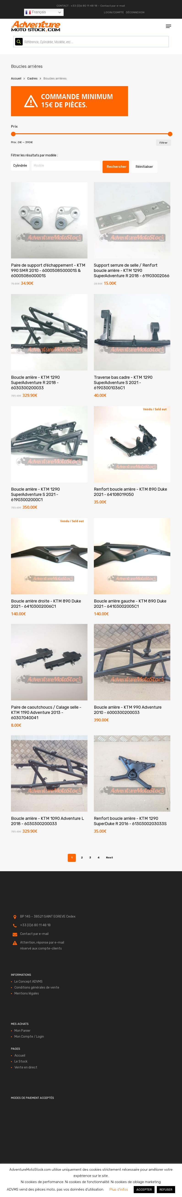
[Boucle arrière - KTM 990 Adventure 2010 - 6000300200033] (132, 662)
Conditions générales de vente (36, 987)
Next (109, 857)
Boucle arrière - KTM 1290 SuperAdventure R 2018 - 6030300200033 (35, 382)
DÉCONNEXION (135, 12)
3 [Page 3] (90, 857)
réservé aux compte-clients (41, 948)
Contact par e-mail (112, 5)
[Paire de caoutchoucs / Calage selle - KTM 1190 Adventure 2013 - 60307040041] (49, 662)
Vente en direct (25, 1067)
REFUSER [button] (166, 1189)
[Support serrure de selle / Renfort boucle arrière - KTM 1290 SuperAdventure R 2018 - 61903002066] (132, 220)
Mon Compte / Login (29, 1037)
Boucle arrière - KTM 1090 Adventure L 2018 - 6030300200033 (47, 821)
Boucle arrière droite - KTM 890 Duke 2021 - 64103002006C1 (46, 604)
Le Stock (20, 1061)
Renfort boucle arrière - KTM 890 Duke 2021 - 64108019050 (130, 492)
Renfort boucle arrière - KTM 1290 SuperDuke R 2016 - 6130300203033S (130, 821)
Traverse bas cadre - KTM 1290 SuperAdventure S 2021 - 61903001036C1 (123, 382)
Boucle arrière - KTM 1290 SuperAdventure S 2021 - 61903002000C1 (35, 494)
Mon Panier (22, 1031)
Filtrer (164, 142)
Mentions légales (26, 993)
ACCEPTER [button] (144, 1189)
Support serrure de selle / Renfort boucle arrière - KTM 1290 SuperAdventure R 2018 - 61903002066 (131, 270)
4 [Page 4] (99, 857)
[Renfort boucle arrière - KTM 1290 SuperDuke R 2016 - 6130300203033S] (132, 773)
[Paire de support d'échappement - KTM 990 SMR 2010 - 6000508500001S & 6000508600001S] (49, 220)
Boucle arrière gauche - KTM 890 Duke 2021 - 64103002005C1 (130, 604)
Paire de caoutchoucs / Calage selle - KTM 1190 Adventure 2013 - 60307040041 (46, 712)
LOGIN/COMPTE (114, 12)
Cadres (32, 78)
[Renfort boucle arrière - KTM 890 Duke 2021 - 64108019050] (132, 444)
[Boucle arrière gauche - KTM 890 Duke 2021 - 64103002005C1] (132, 556)
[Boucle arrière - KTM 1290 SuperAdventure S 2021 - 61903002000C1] (49, 444)
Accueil (16, 78)
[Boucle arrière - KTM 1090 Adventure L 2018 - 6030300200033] (49, 773)
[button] (168, 26)
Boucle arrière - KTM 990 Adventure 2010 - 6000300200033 (128, 710)
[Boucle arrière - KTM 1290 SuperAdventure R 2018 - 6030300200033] (49, 332)
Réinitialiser (144, 167)
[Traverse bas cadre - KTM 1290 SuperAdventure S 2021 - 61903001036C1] (132, 332)
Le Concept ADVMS (28, 982)
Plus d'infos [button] (118, 1189)
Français (35, 12)
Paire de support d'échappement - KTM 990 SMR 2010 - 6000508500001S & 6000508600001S (48, 270)
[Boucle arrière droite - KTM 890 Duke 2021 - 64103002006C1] (49, 556)
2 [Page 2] (82, 857)
